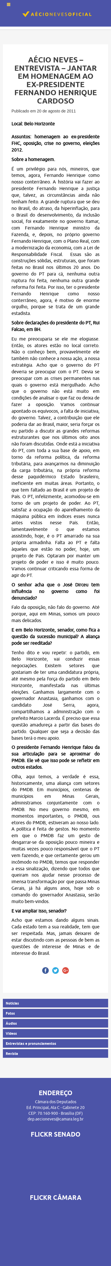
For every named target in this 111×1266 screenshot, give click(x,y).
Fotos (10, 1013)
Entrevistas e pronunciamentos (31, 1043)
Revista (12, 1053)
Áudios (11, 1023)
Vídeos (11, 1033)
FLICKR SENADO (55, 1134)
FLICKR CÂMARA (55, 1197)
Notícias (12, 1003)
